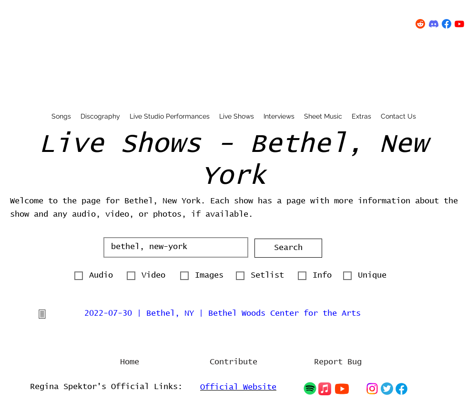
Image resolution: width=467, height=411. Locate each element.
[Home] (129, 362)
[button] (288, 248)
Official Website (238, 387)
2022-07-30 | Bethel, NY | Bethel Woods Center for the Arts (222, 314)
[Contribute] (233, 362)
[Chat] (310, 388)
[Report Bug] (338, 362)
